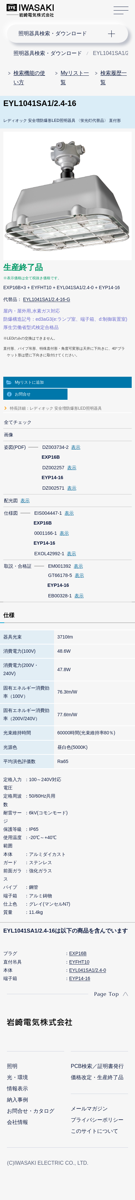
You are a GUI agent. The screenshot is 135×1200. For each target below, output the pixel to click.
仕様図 (11, 513)
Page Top (106, 994)
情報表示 (17, 1088)
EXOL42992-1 (49, 553)
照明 (12, 1066)
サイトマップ (121, 10)
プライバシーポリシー (97, 1120)
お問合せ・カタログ (30, 1111)
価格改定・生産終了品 (97, 1077)
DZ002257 (53, 467)
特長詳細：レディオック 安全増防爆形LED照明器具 (56, 408)
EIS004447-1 (48, 513)
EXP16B (78, 953)
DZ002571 (53, 488)
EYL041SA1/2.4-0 (87, 970)
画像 (8, 434)
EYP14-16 (79, 978)
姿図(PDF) (15, 447)
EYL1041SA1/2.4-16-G (46, 299)
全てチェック (18, 422)
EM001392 (59, 566)
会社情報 (17, 1122)
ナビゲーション (61, 33)
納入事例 (17, 1100)
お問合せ (23, 394)
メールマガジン (89, 1108)
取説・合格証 (18, 566)
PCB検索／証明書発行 (97, 1066)
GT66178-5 (60, 575)
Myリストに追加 (29, 382)
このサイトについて (94, 1131)
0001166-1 (45, 533)
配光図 (11, 500)
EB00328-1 (60, 595)
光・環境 (17, 1077)
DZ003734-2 (55, 447)
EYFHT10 (79, 962)
